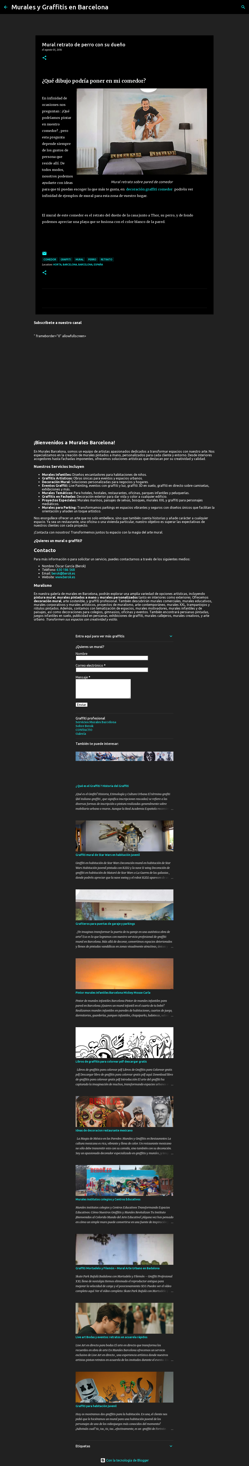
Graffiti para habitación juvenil (96, 1406)
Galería (81, 734)
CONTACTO (84, 730)
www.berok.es (65, 577)
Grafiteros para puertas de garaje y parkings (105, 923)
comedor (50, 259)
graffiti (66, 259)
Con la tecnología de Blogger (124, 1460)
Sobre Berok (85, 726)
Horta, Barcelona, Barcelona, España (78, 264)
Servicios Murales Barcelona (96, 722)
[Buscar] (243, 7)
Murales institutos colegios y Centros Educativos (108, 1199)
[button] (44, 58)
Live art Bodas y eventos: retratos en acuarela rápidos (111, 1337)
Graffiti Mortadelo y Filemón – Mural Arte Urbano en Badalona (118, 1268)
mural (80, 259)
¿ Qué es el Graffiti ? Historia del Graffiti (102, 786)
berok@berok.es (63, 573)
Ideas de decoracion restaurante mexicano (104, 1130)
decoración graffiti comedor (149, 189)
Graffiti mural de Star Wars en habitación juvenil (108, 854)
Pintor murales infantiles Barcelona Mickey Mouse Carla (113, 992)
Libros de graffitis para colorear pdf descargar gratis (111, 1061)
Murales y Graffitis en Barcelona (59, 7)
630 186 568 (66, 570)
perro (92, 259)
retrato (106, 259)
